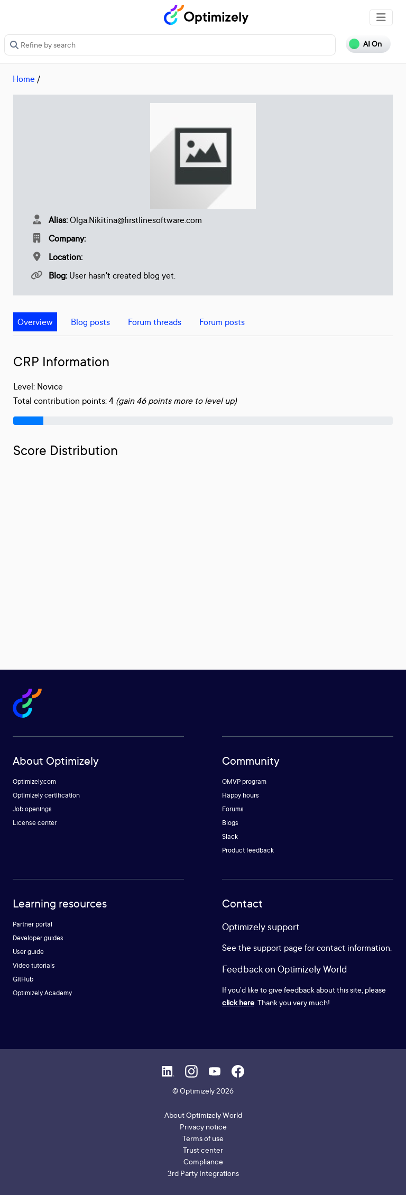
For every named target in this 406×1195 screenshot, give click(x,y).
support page (277, 947)
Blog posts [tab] (90, 322)
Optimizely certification (46, 795)
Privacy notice (203, 1127)
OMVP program (244, 781)
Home (24, 79)
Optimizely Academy (42, 992)
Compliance (203, 1161)
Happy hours (240, 795)
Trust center (203, 1150)
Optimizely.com (34, 781)
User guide (28, 951)
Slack (230, 836)
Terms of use (203, 1138)
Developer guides (38, 937)
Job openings (32, 808)
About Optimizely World (203, 1115)
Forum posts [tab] (222, 322)
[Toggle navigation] (381, 17)
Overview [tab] (35, 322)
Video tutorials (34, 965)
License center (35, 822)
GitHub (23, 979)
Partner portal (32, 924)
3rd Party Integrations (203, 1173)
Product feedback (248, 850)
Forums (233, 808)
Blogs (230, 822)
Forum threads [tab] (154, 322)
